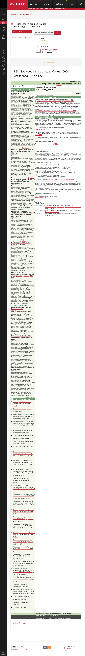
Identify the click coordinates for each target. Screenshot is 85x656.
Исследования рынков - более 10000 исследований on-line (28, 25)
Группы (47, 2)
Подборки (61, 2)
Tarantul (44, 40)
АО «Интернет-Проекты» (19, 648)
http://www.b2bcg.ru (40, 197)
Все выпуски (49, 62)
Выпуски (35, 2)
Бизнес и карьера (16, 14)
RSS (30, 37)
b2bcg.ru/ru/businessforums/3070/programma (61, 179)
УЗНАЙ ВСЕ (38, 135)
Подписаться (22, 31)
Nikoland (67, 649)
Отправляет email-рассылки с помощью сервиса (46, 9)
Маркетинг (28, 14)
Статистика (42, 46)
